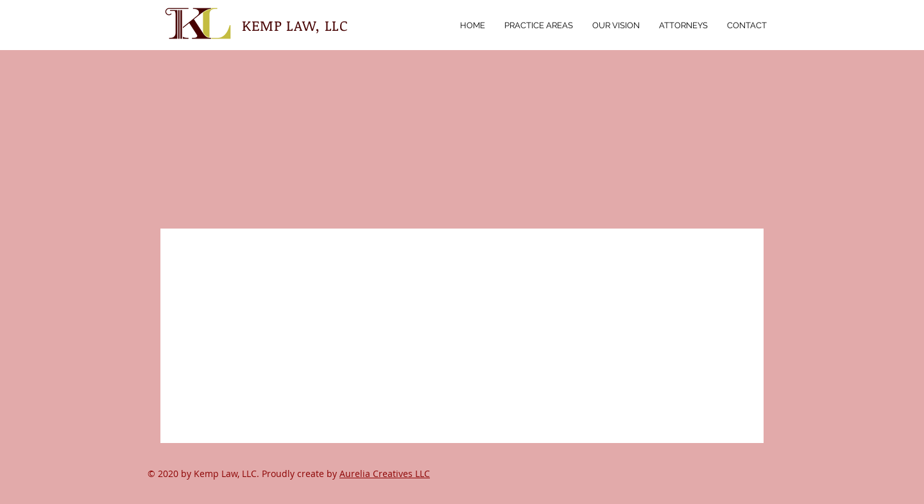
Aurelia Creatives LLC (384, 473)
